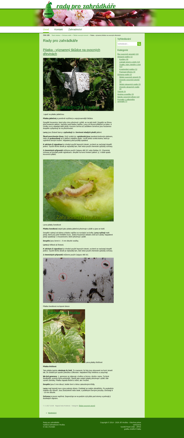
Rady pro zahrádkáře (51, 422)
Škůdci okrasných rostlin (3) (130, 84)
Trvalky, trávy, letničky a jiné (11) (130, 66)
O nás (45, 427)
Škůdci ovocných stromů (87, 406)
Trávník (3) (121, 92)
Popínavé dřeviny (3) (127, 72)
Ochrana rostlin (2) (124, 75)
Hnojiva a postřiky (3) (125, 94)
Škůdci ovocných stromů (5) (130, 77)
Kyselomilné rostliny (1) (128, 69)
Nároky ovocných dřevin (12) (128, 97)
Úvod (46, 29)
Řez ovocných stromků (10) (127, 54)
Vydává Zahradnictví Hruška (54, 425)
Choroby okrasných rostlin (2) (129, 88)
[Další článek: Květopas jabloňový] (52, 413)
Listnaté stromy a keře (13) (129, 62)
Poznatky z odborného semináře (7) (126, 101)
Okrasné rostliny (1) (125, 57)
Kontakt (58, 29)
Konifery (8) (123, 59)
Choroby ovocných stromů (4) (129, 81)
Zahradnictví (75, 29)
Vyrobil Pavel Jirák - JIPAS (131, 427)
